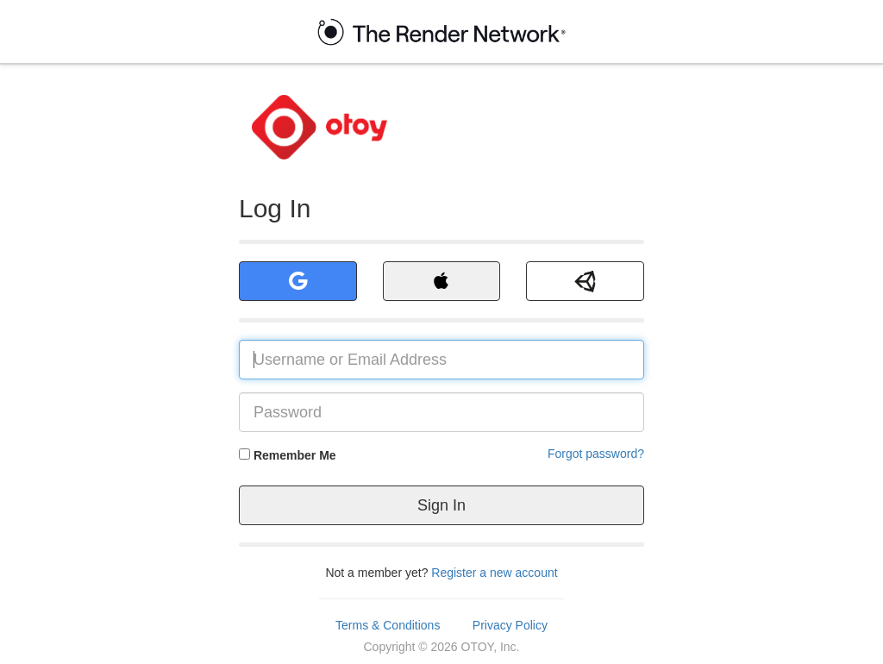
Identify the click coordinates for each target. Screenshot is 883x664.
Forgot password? (596, 453)
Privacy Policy (510, 625)
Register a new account (494, 572)
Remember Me (295, 455)
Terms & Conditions (387, 625)
